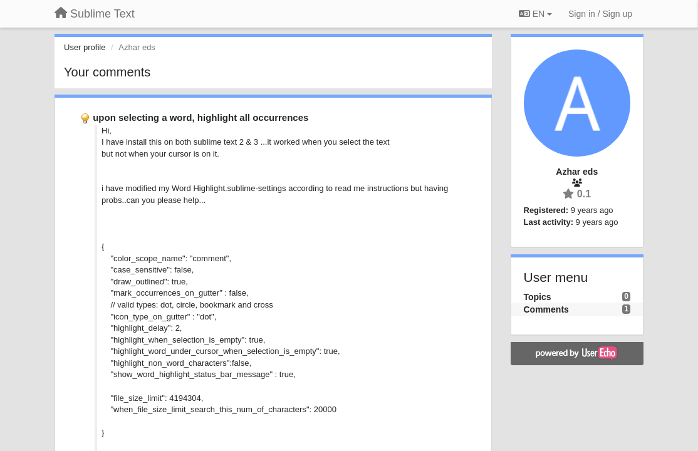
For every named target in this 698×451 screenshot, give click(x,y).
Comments (546, 309)
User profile (84, 47)
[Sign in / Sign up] (600, 13)
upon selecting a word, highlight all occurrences (200, 117)
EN (535, 14)
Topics (537, 297)
